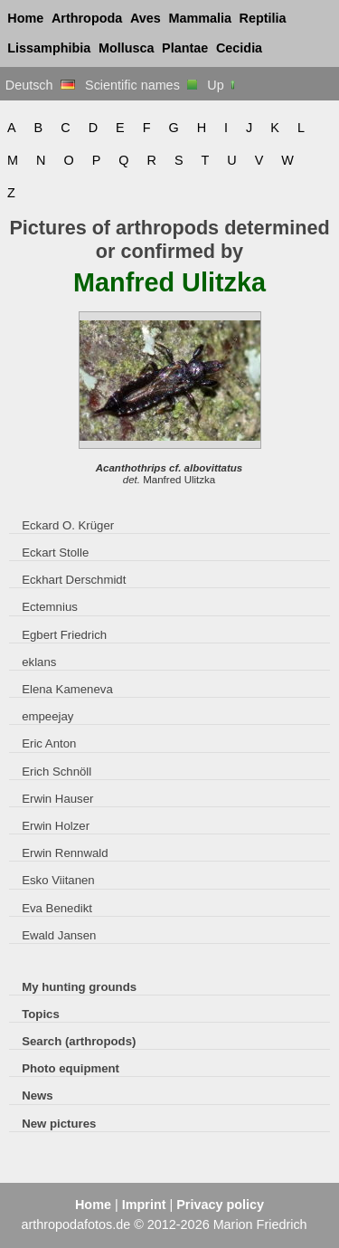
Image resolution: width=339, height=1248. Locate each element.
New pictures (59, 1123)
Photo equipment (70, 1068)
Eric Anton (49, 743)
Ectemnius (50, 607)
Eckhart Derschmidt (74, 579)
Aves (145, 18)
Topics (41, 1014)
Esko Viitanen (58, 880)
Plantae (185, 48)
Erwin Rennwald (65, 853)
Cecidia (239, 48)
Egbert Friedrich (64, 635)
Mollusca (127, 48)
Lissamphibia (48, 48)
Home (25, 18)
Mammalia (199, 18)
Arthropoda (87, 18)
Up (222, 85)
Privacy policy (220, 1204)
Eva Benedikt (57, 908)
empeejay (47, 716)
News (37, 1095)
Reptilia (263, 18)
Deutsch (40, 85)
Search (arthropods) (79, 1041)
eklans (39, 662)
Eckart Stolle (55, 552)
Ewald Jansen (59, 935)
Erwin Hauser (57, 798)
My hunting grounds (79, 987)
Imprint (144, 1204)
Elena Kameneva (67, 689)
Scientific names (141, 85)
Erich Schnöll (56, 771)
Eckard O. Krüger (68, 525)
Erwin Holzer (55, 826)
